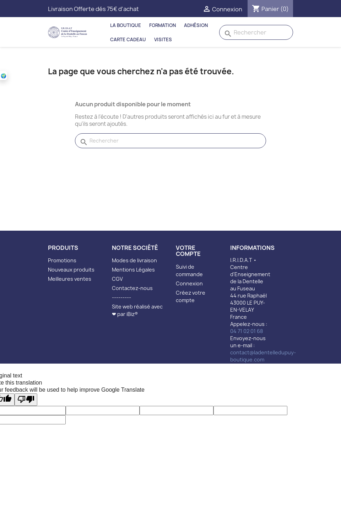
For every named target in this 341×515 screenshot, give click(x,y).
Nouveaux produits (71, 269)
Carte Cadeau (128, 39)
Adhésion (196, 25)
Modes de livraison (134, 260)
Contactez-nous (132, 288)
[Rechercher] (256, 32)
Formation (162, 25)
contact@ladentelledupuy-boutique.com (263, 356)
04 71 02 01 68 (246, 331)
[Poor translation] (26, 399)
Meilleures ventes (69, 278)
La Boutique (125, 25)
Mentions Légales (133, 269)
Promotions (62, 260)
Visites (163, 39)
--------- (121, 297)
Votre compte (188, 251)
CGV (117, 278)
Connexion (189, 283)
